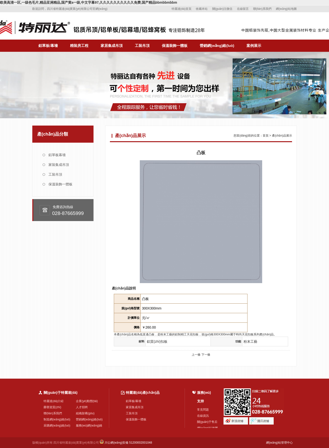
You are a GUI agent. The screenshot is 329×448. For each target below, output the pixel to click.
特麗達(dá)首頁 (181, 9)
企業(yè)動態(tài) (87, 401)
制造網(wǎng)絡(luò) (57, 419)
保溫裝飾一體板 (175, 45)
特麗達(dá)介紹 (53, 401)
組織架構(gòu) (85, 413)
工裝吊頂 (142, 45)
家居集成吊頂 (112, 45)
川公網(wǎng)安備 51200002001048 (126, 442)
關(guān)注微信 (222, 9)
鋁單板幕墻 (57, 155)
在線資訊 (203, 415)
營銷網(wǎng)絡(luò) (217, 45)
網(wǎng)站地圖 (286, 9)
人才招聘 (82, 407)
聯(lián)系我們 (262, 9)
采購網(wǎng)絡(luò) (57, 425)
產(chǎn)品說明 (124, 288)
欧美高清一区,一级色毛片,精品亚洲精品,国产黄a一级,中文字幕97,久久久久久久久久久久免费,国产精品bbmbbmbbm (88, 2)
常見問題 (203, 409)
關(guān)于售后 (207, 422)
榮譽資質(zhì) (52, 407)
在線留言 (243, 9)
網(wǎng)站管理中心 (279, 442)
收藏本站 (202, 9)
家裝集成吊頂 (58, 165)
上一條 (196, 354)
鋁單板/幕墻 (48, 45)
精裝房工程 (79, 45)
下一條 (205, 354)
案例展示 (254, 45)
